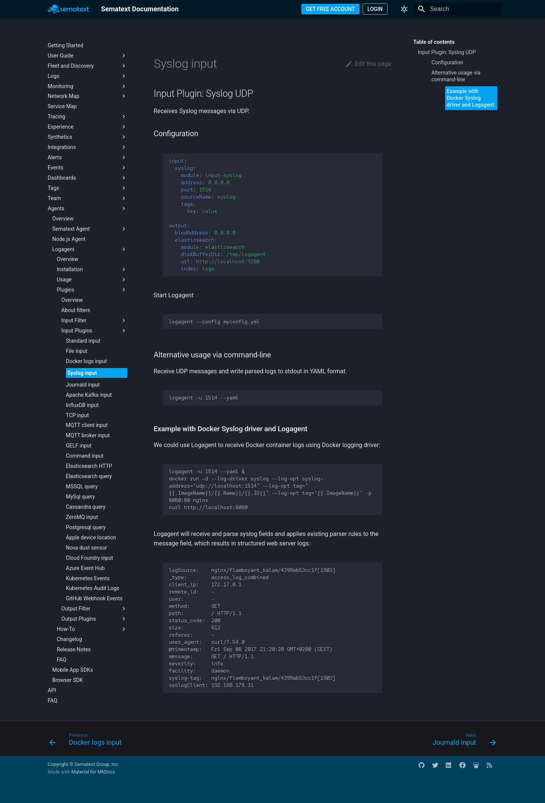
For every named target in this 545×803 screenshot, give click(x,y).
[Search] (457, 9)
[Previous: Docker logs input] (87, 741)
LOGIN (375, 9)
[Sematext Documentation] (68, 9)
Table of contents (434, 42)
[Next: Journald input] (462, 741)
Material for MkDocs (93, 772)
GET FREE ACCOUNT (330, 9)
